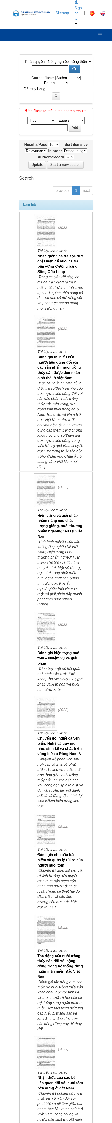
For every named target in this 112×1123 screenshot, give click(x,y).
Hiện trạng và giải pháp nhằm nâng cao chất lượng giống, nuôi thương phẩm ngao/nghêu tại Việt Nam (59, 525)
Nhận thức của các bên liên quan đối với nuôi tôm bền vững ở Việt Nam (60, 1083)
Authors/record (51, 157)
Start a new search (65, 165)
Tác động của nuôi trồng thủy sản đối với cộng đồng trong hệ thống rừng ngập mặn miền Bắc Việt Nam (60, 966)
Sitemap (62, 13)
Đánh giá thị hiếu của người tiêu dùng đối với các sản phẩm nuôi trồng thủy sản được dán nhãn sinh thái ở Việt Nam (59, 367)
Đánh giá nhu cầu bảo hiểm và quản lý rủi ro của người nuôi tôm (60, 860)
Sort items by (76, 144)
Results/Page (35, 144)
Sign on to (78, 12)
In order (55, 151)
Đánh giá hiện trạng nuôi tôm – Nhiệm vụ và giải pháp (58, 658)
